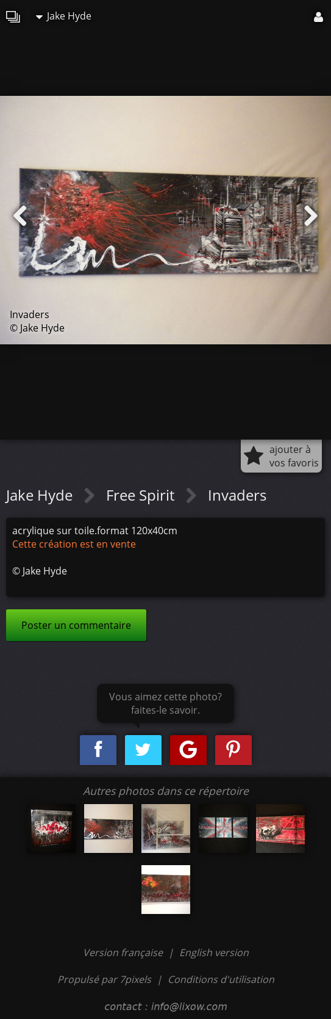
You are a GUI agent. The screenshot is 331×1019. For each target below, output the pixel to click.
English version (214, 952)
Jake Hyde (63, 16)
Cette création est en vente (74, 544)
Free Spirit (142, 495)
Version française (124, 952)
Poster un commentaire (76, 625)
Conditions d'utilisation (221, 979)
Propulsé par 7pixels (104, 979)
